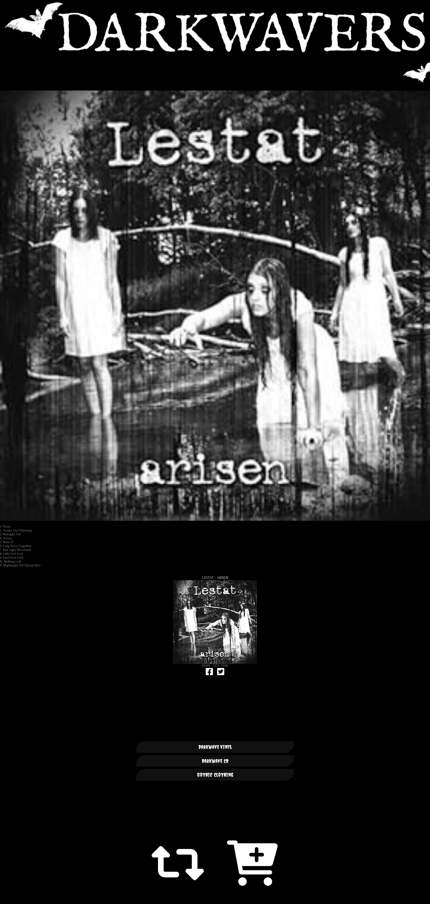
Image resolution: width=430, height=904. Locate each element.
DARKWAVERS (215, 27)
